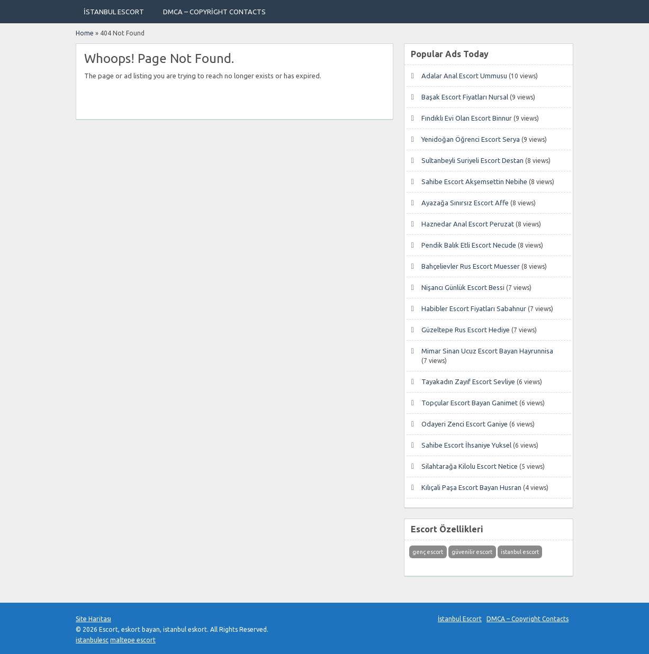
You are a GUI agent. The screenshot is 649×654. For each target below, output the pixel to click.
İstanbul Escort (114, 11)
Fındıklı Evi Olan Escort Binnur (466, 118)
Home (85, 33)
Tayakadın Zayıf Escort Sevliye (468, 381)
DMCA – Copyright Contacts (214, 11)
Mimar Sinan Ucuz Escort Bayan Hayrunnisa (487, 351)
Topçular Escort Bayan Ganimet (469, 402)
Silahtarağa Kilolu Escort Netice (469, 466)
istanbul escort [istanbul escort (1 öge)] (520, 552)
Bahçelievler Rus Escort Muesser (470, 266)
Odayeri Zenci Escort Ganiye (464, 424)
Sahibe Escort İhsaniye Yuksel (466, 445)
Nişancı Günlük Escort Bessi (462, 287)
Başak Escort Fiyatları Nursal (464, 97)
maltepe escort (133, 640)
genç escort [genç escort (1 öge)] (427, 552)
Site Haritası (93, 618)
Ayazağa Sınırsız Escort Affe (465, 202)
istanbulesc (92, 640)
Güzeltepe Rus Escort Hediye (465, 329)
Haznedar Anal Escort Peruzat (467, 224)
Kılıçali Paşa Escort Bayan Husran (471, 487)
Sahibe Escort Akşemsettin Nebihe (474, 181)
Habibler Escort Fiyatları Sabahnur (473, 308)
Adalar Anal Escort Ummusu (464, 75)
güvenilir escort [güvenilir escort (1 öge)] (472, 552)
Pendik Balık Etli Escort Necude (468, 245)
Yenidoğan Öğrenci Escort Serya (470, 139)
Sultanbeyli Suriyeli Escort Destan (472, 160)
